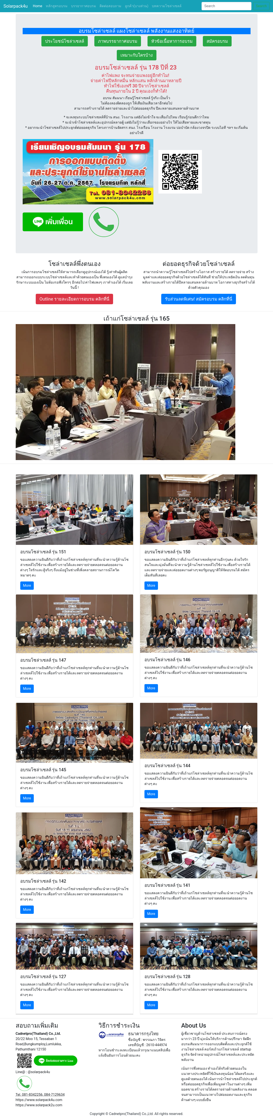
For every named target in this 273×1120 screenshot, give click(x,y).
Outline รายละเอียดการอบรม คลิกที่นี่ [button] (74, 299)
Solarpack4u (15, 6)
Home (38, 5)
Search (261, 6)
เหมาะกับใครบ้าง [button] (136, 55)
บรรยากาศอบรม (83, 6)
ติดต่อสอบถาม (110, 6)
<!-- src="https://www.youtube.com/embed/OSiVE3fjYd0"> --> (137, 392)
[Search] (226, 6)
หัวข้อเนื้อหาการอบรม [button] (172, 41)
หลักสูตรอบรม (57, 6)
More (27, 585)
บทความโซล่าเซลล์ (166, 6)
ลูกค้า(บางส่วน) (136, 6)
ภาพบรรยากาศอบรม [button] (117, 41)
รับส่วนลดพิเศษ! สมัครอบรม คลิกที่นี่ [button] (198, 299)
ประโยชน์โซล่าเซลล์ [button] (64, 41)
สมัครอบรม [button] (217, 41)
